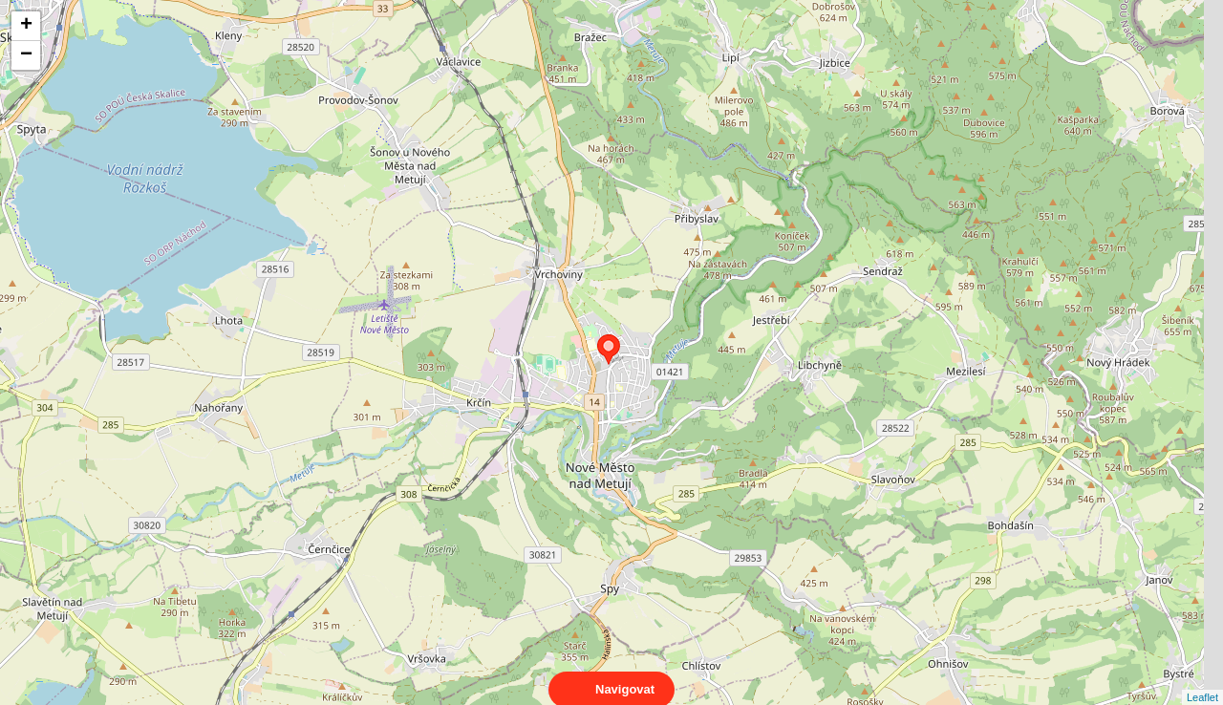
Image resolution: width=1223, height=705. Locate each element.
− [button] (26, 55)
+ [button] (26, 25)
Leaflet (1202, 680)
